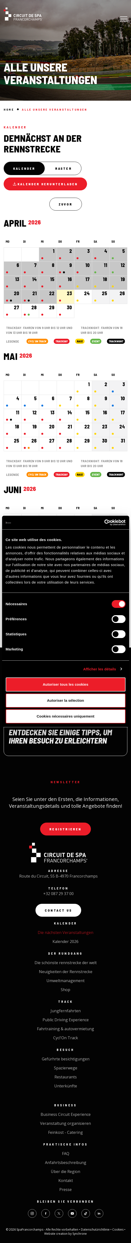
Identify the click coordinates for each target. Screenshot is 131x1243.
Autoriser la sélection (65, 700)
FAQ (65, 1153)
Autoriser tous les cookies (65, 684)
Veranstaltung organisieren (65, 1123)
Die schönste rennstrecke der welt (66, 962)
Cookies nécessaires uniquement (66, 716)
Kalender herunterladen (45, 184)
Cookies (118, 1229)
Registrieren (65, 829)
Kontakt (65, 1180)
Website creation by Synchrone (65, 1234)
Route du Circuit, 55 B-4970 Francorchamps (58, 876)
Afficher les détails (99, 669)
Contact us (58, 910)
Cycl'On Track (65, 1037)
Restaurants (65, 1077)
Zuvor (66, 204)
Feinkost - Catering (65, 1132)
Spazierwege (65, 1068)
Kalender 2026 (65, 941)
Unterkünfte (65, 1086)
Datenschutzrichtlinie (95, 1229)
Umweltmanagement (65, 980)
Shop (65, 989)
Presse (65, 1189)
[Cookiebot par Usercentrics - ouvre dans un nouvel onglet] (104, 522)
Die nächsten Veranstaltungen (65, 932)
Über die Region (65, 1171)
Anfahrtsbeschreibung (65, 1162)
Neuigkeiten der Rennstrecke (65, 971)
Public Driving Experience (66, 1019)
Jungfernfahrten (66, 1010)
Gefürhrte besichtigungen (65, 1059)
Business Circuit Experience (66, 1114)
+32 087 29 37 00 (58, 893)
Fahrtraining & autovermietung (65, 1028)
